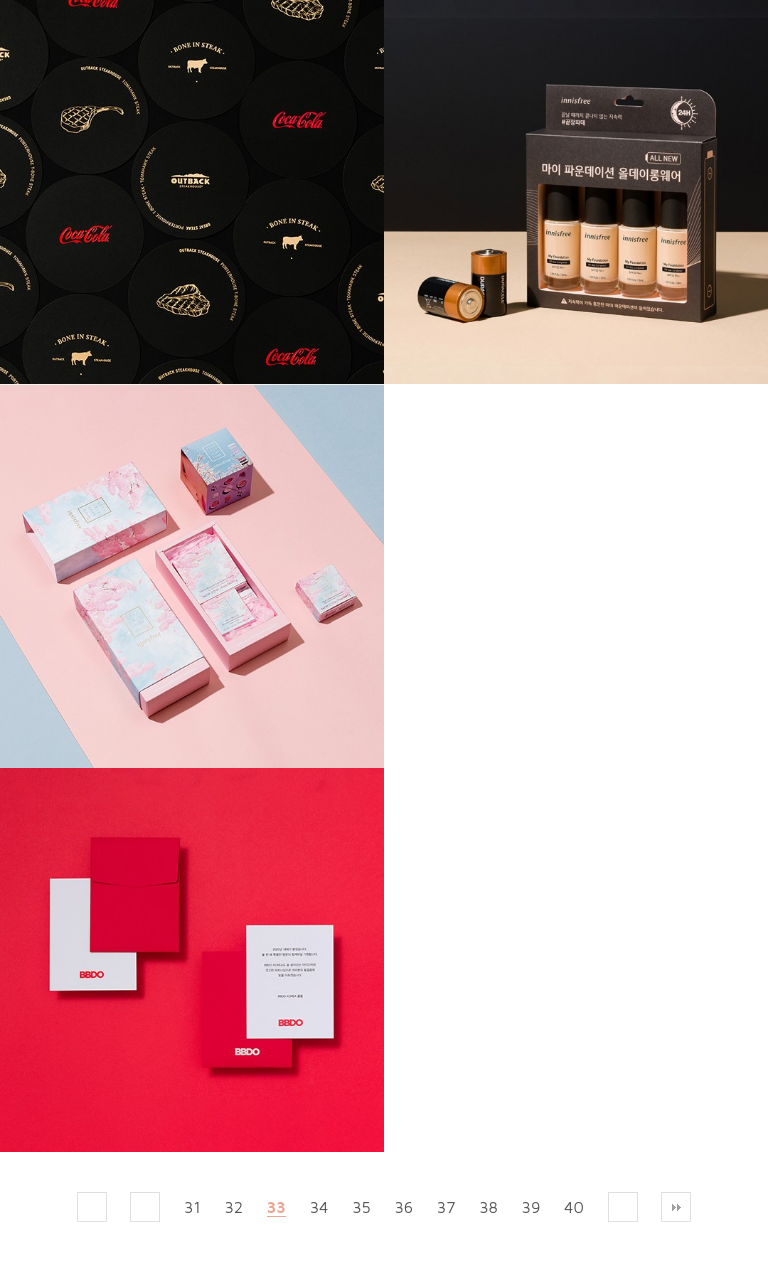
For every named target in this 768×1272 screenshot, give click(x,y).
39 (531, 1207)
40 (574, 1207)
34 (319, 1207)
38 (488, 1207)
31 (192, 1207)
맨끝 (676, 1207)
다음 (623, 1207)
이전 (145, 1207)
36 (403, 1207)
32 (233, 1207)
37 (446, 1207)
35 (361, 1207)
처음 (92, 1207)
